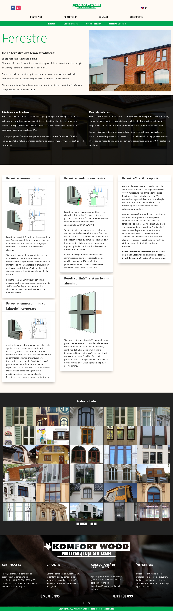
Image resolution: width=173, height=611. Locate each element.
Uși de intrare (71, 24)
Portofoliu (70, 17)
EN (144, 8)
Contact (103, 17)
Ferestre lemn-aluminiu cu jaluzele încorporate (25, 305)
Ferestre (51, 24)
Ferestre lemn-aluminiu (23, 178)
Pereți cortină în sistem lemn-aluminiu (86, 280)
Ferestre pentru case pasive (84, 178)
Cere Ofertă (136, 17)
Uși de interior (93, 24)
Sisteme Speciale (117, 24)
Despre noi (36, 17)
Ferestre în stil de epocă (140, 178)
